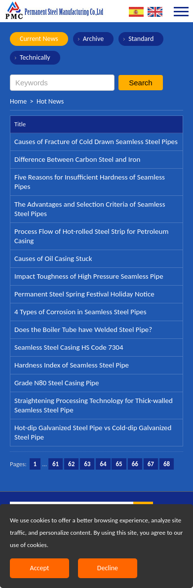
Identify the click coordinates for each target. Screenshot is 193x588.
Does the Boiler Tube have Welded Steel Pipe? (83, 329)
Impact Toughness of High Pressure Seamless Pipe (88, 276)
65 (119, 464)
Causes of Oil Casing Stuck (53, 258)
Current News (39, 39)
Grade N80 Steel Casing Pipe (56, 382)
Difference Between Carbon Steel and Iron (77, 159)
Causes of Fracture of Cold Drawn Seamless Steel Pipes (96, 141)
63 (87, 464)
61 (55, 464)
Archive (93, 39)
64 (103, 464)
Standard (141, 39)
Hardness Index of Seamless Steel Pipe (71, 365)
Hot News (50, 101)
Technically (35, 57)
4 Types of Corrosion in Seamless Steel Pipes (80, 311)
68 (166, 464)
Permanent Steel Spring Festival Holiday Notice (84, 294)
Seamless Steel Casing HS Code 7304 (68, 347)
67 (151, 464)
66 (135, 464)
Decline (107, 568)
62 (71, 464)
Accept (39, 568)
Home (18, 101)
